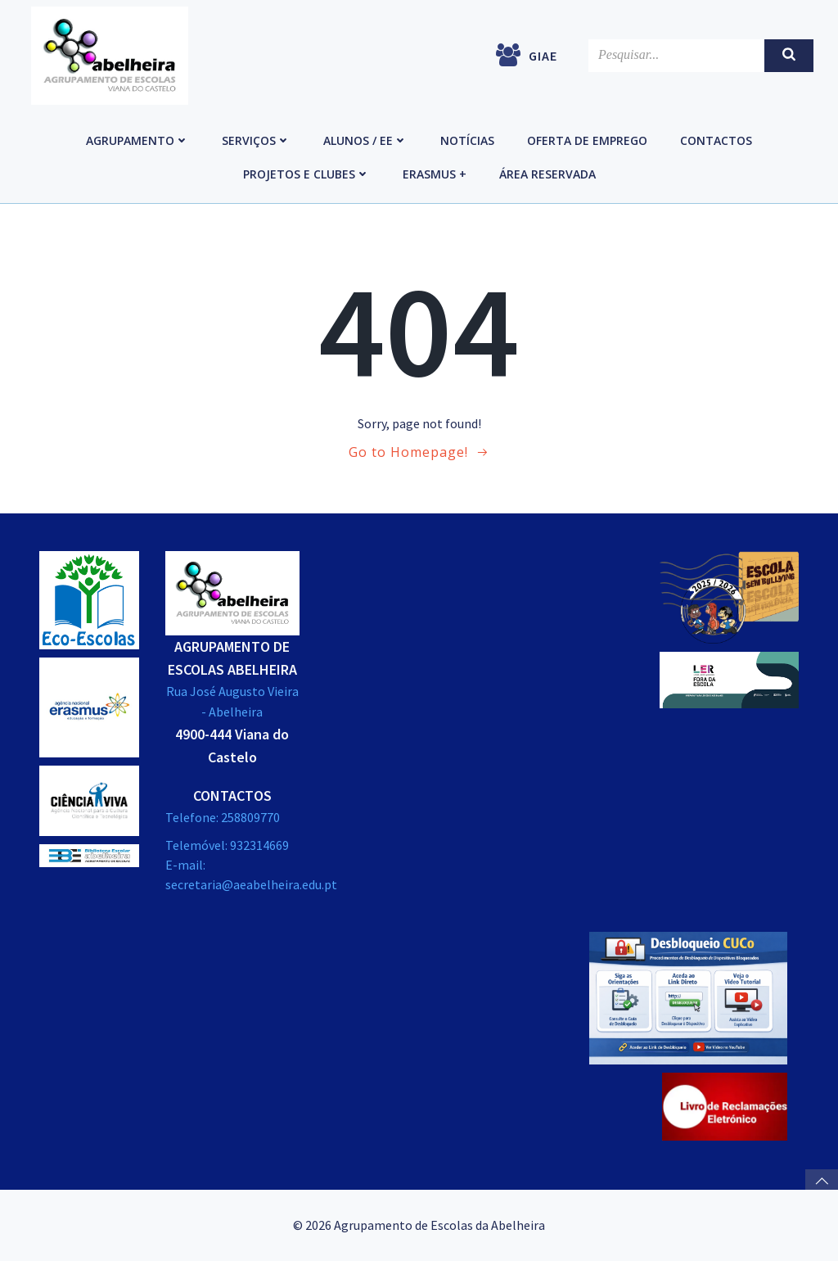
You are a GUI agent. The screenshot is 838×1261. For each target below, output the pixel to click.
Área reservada (547, 174)
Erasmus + (434, 174)
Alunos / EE (365, 140)
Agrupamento (137, 140)
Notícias (467, 140)
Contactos (716, 140)
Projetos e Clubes (306, 174)
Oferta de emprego (587, 140)
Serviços (256, 140)
